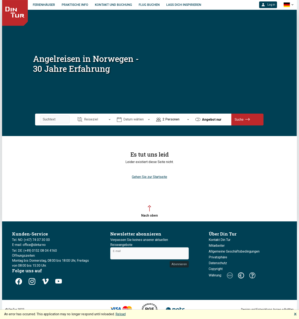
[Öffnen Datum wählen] (133, 119)
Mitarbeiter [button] (217, 246)
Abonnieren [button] (179, 264)
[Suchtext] (55, 119)
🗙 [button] (295, 314)
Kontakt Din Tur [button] (219, 240)
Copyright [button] (216, 269)
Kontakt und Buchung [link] (113, 5)
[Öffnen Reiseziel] (94, 119)
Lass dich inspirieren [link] (183, 5)
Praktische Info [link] (75, 5)
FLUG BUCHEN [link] (149, 5)
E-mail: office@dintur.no (29, 245)
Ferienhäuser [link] (44, 5)
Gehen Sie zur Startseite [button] (149, 177)
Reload (120, 314)
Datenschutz (218, 263)
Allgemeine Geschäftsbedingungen (234, 251)
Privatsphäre (218, 257)
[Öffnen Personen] (172, 119)
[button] (268, 4)
